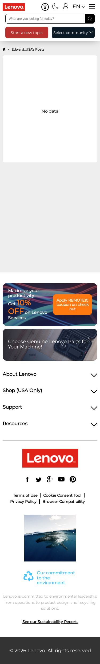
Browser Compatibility (63, 501)
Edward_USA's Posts (27, 49)
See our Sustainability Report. (50, 621)
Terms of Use (25, 495)
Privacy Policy (23, 501)
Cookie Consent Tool (62, 495)
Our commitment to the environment (56, 578)
